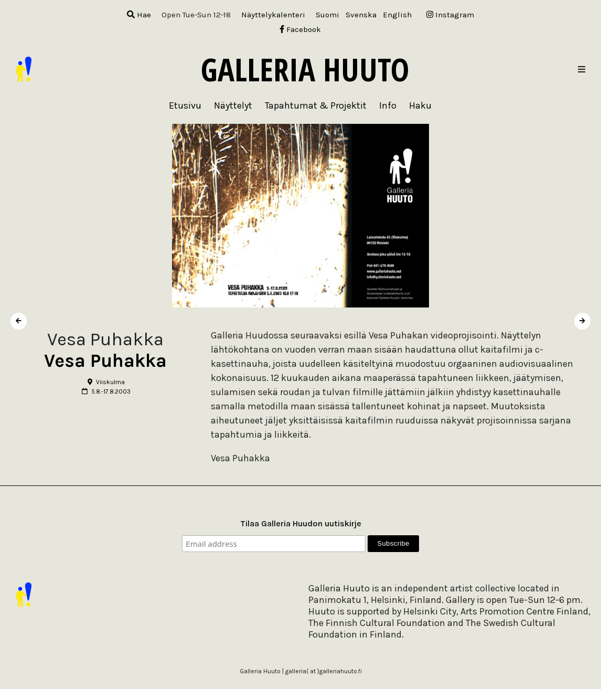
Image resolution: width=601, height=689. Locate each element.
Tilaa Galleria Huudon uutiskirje (300, 523)
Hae (139, 14)
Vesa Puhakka (105, 361)
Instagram (450, 14)
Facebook (300, 29)
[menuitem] (327, 15)
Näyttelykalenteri (273, 14)
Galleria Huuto (305, 69)
